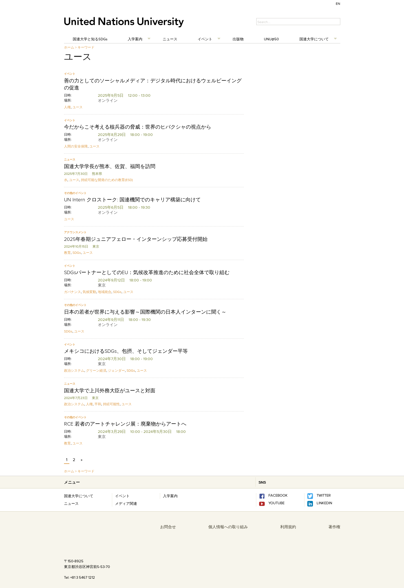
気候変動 (89, 291)
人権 (67, 107)
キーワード (86, 47)
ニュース (170, 38)
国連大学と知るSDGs (90, 38)
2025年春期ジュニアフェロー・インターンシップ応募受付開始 (135, 239)
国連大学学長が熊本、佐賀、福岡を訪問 (109, 166)
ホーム (69, 47)
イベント (205, 38)
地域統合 (104, 291)
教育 (67, 252)
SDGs (76, 252)
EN (338, 3)
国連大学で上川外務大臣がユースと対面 (109, 390)
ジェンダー (116, 370)
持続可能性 (111, 404)
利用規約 (288, 526)
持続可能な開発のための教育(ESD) (107, 179)
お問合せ (168, 526)
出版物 (238, 38)
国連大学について (314, 38)
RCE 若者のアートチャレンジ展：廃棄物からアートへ (125, 424)
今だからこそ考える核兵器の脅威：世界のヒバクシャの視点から (137, 127)
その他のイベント (75, 193)
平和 (97, 404)
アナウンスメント (75, 232)
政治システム (74, 370)
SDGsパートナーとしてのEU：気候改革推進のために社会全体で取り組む (146, 272)
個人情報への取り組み (228, 526)
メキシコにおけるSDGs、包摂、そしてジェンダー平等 (126, 351)
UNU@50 (271, 38)
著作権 (334, 526)
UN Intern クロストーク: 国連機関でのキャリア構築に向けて (132, 199)
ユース (77, 107)
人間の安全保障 (76, 146)
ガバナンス (72, 291)
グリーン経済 (96, 370)
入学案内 (135, 38)
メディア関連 (126, 503)
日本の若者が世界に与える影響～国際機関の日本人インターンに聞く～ (145, 312)
